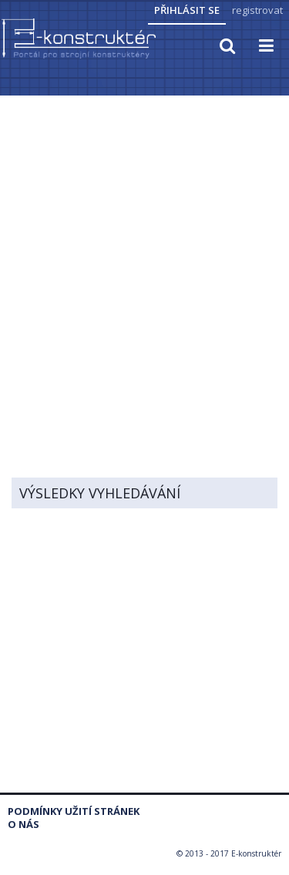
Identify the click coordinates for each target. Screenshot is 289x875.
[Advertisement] (144, 250)
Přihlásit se (187, 10)
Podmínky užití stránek (73, 811)
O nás (23, 825)
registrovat (257, 10)
